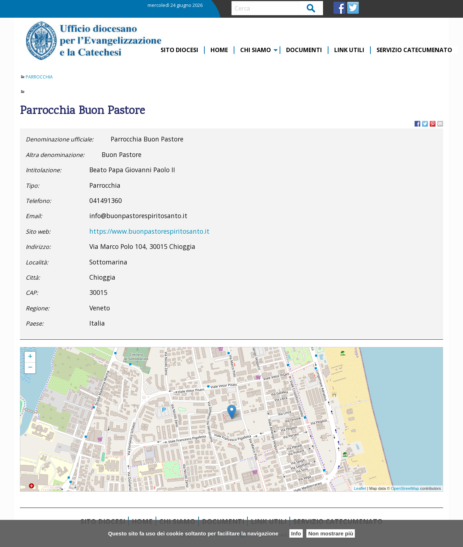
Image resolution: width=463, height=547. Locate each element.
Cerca (311, 7)
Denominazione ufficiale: (59, 139)
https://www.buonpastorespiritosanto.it (149, 231)
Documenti (304, 50)
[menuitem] (180, 50)
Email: (34, 216)
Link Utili (349, 50)
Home (219, 50)
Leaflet (360, 488)
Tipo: (32, 186)
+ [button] (30, 357)
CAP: (32, 293)
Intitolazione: (43, 170)
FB (339, 8)
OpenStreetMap (405, 488)
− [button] (30, 367)
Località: (37, 262)
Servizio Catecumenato (414, 50)
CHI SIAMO (255, 50)
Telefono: (38, 201)
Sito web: (38, 232)
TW (353, 8)
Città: (33, 277)
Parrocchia (39, 77)
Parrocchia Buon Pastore (44, 350)
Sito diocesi (179, 50)
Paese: (34, 323)
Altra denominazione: (55, 155)
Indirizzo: (38, 247)
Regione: (37, 308)
